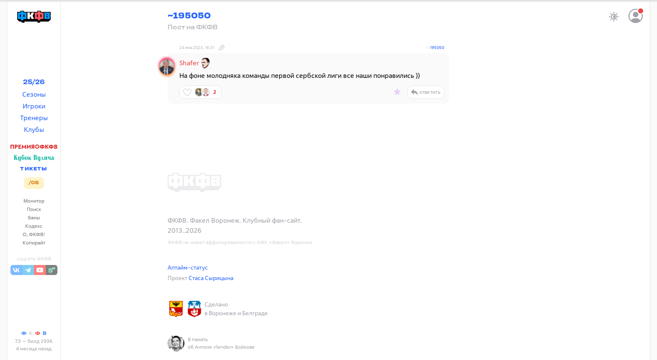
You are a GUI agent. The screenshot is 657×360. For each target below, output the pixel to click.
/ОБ (33, 182)
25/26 (34, 82)
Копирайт (34, 242)
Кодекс (33, 225)
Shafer (189, 62)
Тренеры (34, 117)
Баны (34, 217)
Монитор (33, 200)
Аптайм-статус (188, 267)
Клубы (34, 129)
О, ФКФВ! (34, 234)
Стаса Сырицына (211, 278)
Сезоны (34, 94)
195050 (437, 47)
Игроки (34, 106)
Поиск (34, 209)
